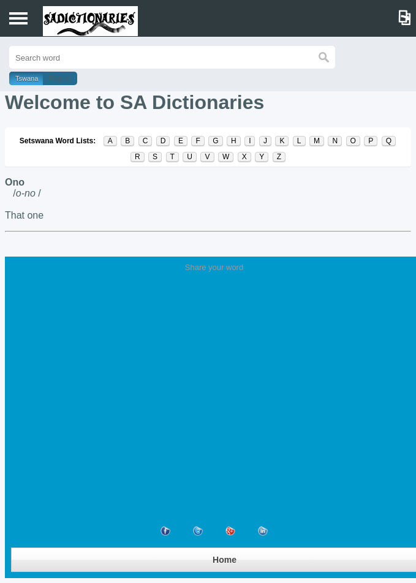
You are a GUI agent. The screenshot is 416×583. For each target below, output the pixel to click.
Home (224, 560)
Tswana (26, 78)
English (60, 78)
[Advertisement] (214, 363)
